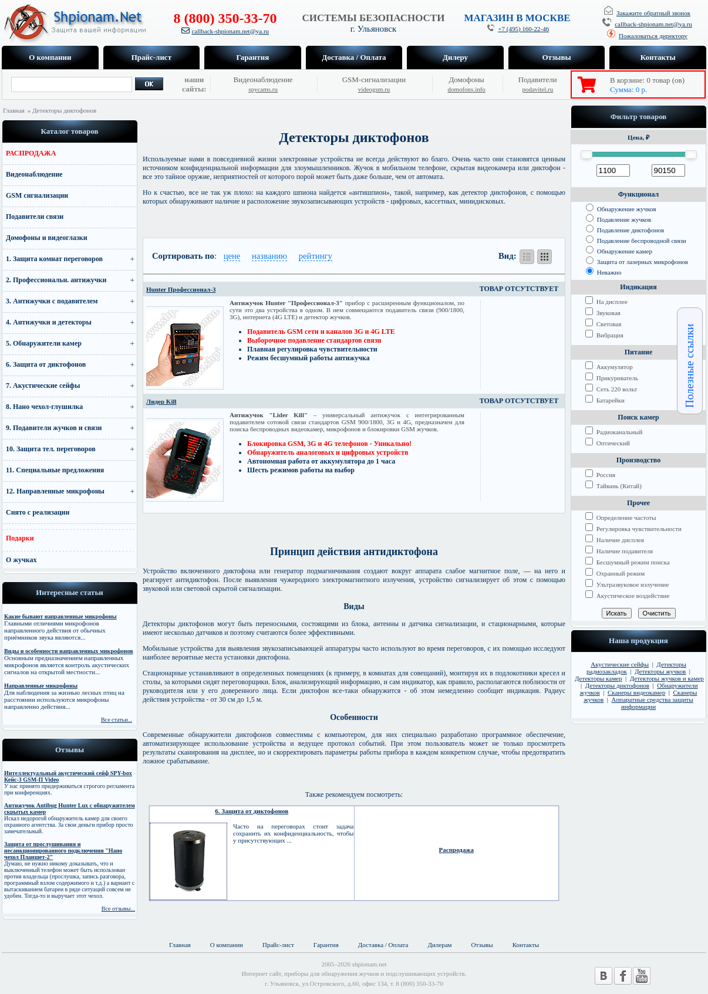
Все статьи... (116, 719)
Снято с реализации (37, 512)
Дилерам (439, 944)
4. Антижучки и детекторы (49, 322)
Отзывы (556, 57)
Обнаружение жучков (621, 208)
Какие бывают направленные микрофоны (60, 616)
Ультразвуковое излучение (627, 584)
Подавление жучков (618, 219)
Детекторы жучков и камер (667, 678)
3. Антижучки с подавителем (52, 301)
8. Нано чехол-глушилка (44, 407)
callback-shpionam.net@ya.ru (230, 31)
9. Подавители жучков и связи (54, 428)
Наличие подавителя (619, 551)
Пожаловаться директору (653, 35)
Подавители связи (34, 216)
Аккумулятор (609, 366)
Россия (600, 474)
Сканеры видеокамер (636, 692)
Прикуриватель (611, 377)
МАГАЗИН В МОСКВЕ (517, 17)
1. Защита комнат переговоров (54, 259)
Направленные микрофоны (40, 685)
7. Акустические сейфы (43, 385)
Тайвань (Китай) (613, 485)
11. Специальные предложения (55, 470)
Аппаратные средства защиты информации (652, 703)
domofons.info (466, 89)
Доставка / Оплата (354, 57)
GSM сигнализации (37, 195)
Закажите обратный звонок (653, 12)
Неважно (604, 272)
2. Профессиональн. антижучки (56, 280)
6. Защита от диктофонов (46, 364)
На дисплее (606, 301)
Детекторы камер (598, 678)
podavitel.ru (537, 89)
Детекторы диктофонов (617, 685)
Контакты (658, 57)
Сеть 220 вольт (611, 389)
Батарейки (605, 400)
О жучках (21, 560)
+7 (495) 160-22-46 (523, 28)
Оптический (607, 443)
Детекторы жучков (660, 671)
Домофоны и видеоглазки (46, 238)
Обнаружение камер (619, 251)
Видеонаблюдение (34, 174)
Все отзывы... (118, 908)
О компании (50, 57)
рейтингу (315, 256)
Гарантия (253, 57)
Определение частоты (620, 517)
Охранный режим (615, 573)
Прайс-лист (151, 57)
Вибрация (604, 335)
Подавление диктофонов (625, 230)
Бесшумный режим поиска (627, 562)
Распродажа (456, 849)
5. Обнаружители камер (44, 343)
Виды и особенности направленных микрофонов (68, 651)
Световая (603, 323)
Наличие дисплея (614, 539)
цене (232, 256)
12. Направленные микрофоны (55, 491)
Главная (14, 110)
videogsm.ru (374, 89)
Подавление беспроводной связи (636, 240)
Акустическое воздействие (627, 595)
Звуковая (603, 312)
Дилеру (455, 57)
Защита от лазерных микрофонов (637, 261)
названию (269, 256)
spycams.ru (263, 89)
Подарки (20, 538)
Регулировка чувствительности (633, 528)
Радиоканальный (613, 431)
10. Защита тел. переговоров (51, 449)
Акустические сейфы (620, 664)
